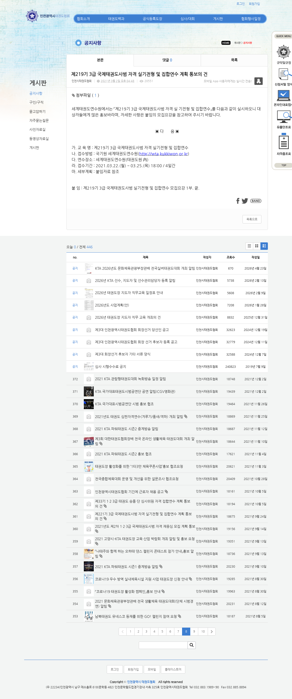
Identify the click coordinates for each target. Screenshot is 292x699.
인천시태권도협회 (82, 81)
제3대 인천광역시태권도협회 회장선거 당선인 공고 (132, 330)
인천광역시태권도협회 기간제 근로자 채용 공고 (129, 492)
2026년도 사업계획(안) (112, 305)
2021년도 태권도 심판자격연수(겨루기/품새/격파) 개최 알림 (139, 417)
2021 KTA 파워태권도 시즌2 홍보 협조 (123, 454)
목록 (234, 60)
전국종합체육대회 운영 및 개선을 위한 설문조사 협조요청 (137, 479)
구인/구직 (36, 102)
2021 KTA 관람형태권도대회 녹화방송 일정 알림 (130, 379)
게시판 (218, 19)
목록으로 (251, 219)
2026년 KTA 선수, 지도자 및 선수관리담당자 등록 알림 (135, 280)
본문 (100, 60)
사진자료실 (37, 129)
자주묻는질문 (39, 120)
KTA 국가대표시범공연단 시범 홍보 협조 (124, 404)
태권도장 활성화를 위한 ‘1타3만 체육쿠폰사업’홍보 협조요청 (139, 466)
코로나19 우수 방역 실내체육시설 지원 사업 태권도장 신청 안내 (141, 579)
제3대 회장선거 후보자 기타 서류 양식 (122, 354)
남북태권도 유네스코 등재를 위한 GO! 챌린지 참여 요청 (136, 616)
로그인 (241, 3)
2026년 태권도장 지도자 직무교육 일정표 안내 (129, 293)
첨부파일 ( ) (85, 95)
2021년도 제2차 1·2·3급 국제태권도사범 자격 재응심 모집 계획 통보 (145, 526)
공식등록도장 (152, 19)
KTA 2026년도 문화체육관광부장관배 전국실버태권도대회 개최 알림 (145, 268)
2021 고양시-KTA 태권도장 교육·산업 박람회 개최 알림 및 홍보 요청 (145, 539)
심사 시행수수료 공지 (110, 367)
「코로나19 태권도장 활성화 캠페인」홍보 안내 (127, 591)
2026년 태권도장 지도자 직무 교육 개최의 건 (128, 317)
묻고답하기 (37, 111)
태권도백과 (116, 19)
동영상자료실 (39, 139)
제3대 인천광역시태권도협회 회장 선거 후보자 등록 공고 (136, 342)
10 (203, 631)
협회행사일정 (251, 19)
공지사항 (35, 93)
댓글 (167, 60)
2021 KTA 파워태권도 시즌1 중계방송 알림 (126, 567)
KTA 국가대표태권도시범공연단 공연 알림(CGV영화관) (135, 391)
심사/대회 (188, 19)
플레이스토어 (173, 669)
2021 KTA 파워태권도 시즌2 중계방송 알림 (126, 429)
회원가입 (254, 3)
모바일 (152, 669)
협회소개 (83, 19)
